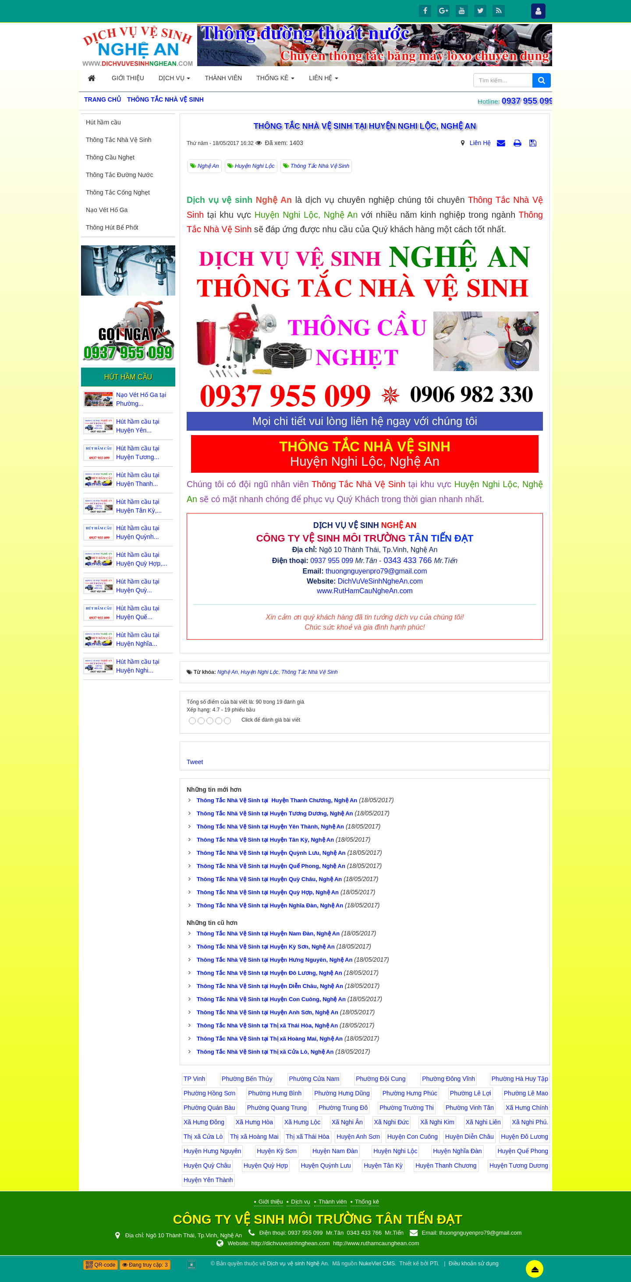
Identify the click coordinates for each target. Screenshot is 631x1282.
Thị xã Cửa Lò (203, 1136)
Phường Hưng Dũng (342, 1093)
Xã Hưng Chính (527, 1107)
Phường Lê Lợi (470, 1093)
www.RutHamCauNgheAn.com (365, 591)
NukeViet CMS (377, 1264)
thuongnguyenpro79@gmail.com (376, 571)
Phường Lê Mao (526, 1093)
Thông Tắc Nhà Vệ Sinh (119, 139)
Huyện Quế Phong (522, 1151)
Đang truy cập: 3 (145, 1265)
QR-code (100, 1265)
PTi (434, 1264)
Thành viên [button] (223, 77)
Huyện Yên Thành (208, 1179)
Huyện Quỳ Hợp (266, 1165)
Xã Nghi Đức (391, 1122)
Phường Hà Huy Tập (520, 1078)
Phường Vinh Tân (470, 1107)
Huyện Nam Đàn (335, 1151)
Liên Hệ (480, 142)
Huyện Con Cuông (412, 1136)
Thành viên (333, 1201)
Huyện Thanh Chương (445, 1165)
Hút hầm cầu (103, 122)
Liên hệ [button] (323, 80)
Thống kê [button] (275, 80)
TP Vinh (194, 1078)
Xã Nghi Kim (437, 1122)
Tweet (195, 761)
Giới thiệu (271, 1201)
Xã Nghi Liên (483, 1122)
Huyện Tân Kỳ (383, 1165)
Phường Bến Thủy (247, 1078)
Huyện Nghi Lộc (395, 1151)
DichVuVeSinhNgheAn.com (380, 581)
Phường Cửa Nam (314, 1078)
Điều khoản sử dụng (474, 1264)
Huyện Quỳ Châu (207, 1165)
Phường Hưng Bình (274, 1093)
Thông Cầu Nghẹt (110, 157)
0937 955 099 (526, 101)
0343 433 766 (407, 560)
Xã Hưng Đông (204, 1122)
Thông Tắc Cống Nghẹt (118, 192)
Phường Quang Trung (277, 1107)
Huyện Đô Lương (524, 1136)
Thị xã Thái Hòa (307, 1136)
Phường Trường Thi (406, 1107)
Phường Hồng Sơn (209, 1093)
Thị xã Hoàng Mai (254, 1136)
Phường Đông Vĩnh (448, 1078)
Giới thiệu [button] (128, 77)
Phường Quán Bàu (209, 1107)
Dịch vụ (300, 1201)
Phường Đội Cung (380, 1078)
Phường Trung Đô (343, 1107)
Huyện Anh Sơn (358, 1136)
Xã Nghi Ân (347, 1122)
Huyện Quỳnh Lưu (326, 1165)
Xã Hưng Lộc (302, 1122)
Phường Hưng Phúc (410, 1093)
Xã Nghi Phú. (530, 1122)
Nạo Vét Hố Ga (107, 209)
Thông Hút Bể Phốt (112, 227)
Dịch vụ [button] (174, 80)
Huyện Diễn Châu (469, 1136)
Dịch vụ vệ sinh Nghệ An (297, 1264)
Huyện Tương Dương (518, 1165)
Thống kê (367, 1201)
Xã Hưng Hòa (254, 1122)
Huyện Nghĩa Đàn (457, 1151)
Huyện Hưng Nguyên (212, 1151)
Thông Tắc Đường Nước (119, 174)
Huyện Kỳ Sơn (277, 1151)
